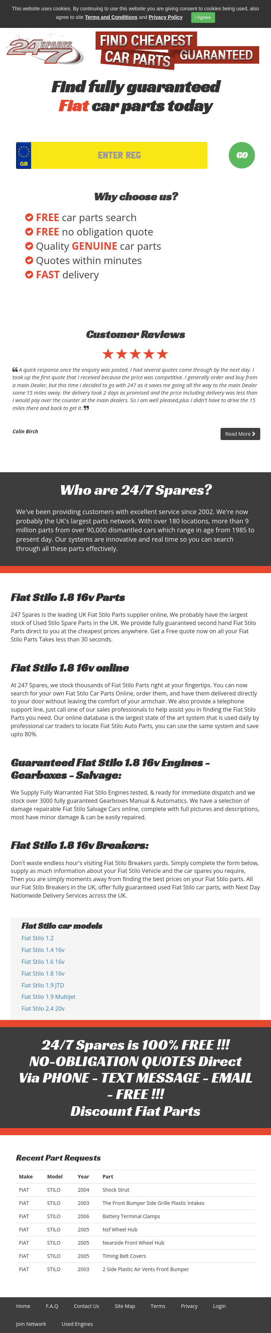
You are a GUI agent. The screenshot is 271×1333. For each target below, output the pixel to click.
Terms (158, 1306)
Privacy (189, 1306)
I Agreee (203, 17)
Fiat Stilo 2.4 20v (42, 1008)
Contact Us (86, 1306)
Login (219, 1306)
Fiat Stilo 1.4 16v (42, 950)
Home (23, 1306)
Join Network (31, 1323)
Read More (240, 433)
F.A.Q (52, 1306)
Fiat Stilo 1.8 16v (42, 973)
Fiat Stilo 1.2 (37, 938)
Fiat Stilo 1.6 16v (42, 962)
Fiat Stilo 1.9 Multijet (48, 997)
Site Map (125, 1306)
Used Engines (77, 1323)
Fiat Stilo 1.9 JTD (42, 985)
